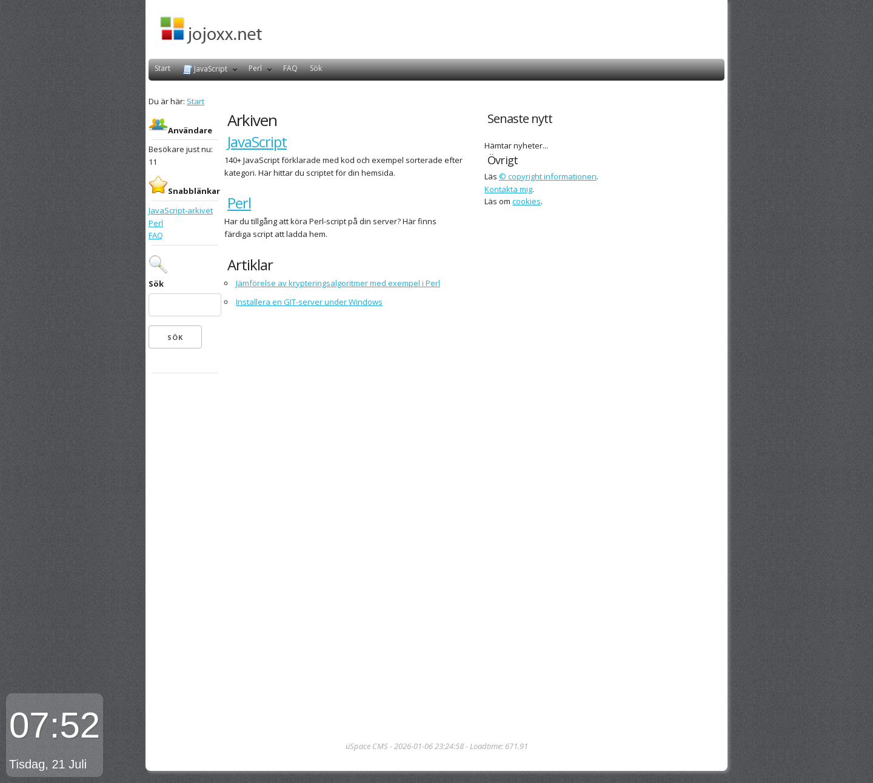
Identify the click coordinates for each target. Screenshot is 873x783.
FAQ (290, 68)
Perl (255, 68)
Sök (316, 68)
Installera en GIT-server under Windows (309, 301)
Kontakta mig (508, 189)
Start (162, 68)
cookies (526, 201)
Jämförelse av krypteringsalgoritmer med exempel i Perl (338, 283)
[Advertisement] (185, 558)
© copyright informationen (548, 176)
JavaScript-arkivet (181, 210)
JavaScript (204, 69)
